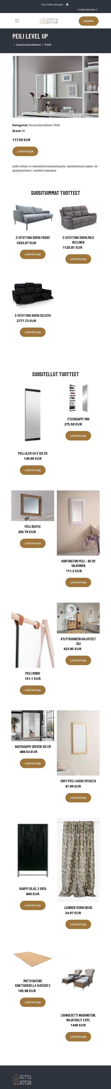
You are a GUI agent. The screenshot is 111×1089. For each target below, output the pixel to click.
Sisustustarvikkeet (28, 45)
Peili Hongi (32, 673)
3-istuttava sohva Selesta (33, 315)
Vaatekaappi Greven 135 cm (33, 746)
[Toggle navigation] (17, 20)
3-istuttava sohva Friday (33, 237)
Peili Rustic (33, 526)
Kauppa (89, 21)
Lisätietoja (25, 151)
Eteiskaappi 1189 (78, 419)
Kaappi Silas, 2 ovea (32, 888)
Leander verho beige (78, 907)
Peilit (48, 45)
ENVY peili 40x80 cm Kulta (78, 781)
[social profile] (67, 4)
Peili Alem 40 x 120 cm (32, 453)
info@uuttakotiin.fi (87, 9)
